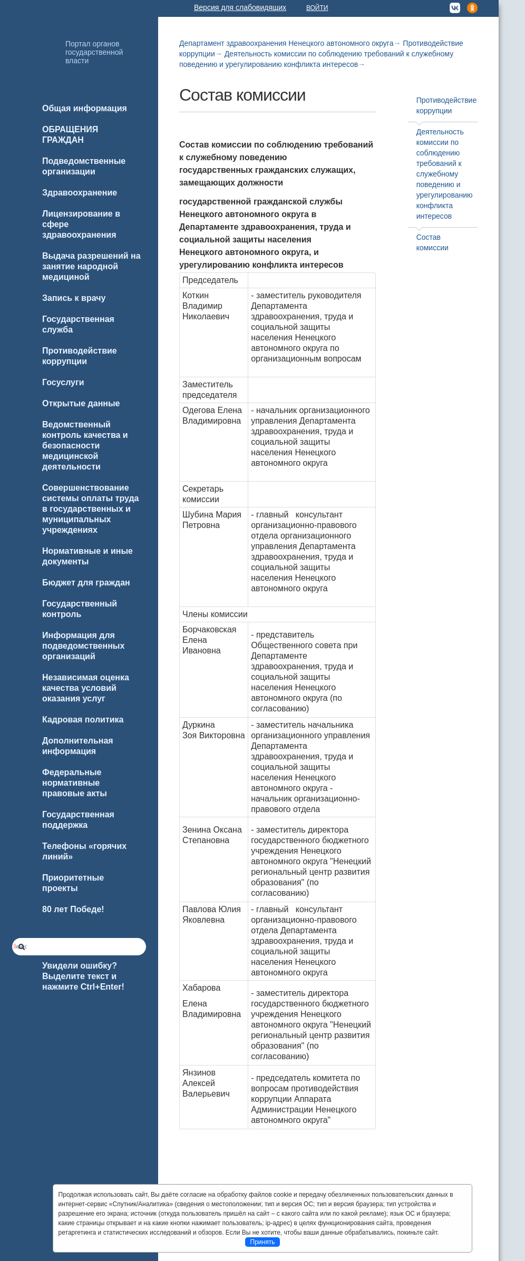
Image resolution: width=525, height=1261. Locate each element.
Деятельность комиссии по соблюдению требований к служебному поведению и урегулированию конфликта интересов (444, 174)
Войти (317, 8)
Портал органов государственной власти (94, 52)
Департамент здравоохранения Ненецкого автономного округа (286, 43)
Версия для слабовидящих (240, 7)
